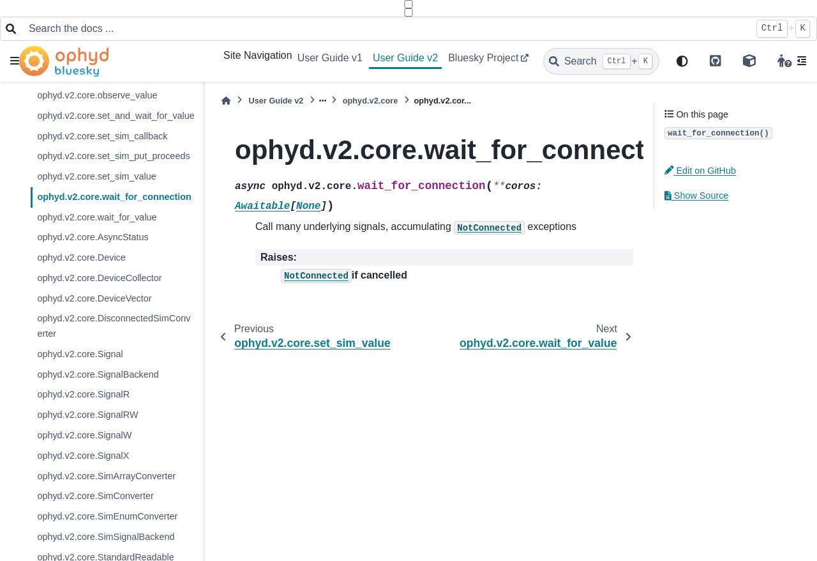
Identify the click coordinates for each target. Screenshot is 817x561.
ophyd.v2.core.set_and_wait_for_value (115, 116)
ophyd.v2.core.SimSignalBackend (105, 537)
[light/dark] (682, 62)
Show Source (696, 195)
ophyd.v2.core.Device (81, 257)
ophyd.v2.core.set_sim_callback (102, 136)
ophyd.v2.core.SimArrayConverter (106, 476)
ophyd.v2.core (370, 100)
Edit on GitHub (700, 170)
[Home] (225, 100)
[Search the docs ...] (386, 28)
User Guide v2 (405, 57)
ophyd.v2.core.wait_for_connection (114, 197)
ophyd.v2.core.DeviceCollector (99, 278)
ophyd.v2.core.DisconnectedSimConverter (113, 326)
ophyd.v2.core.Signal (80, 354)
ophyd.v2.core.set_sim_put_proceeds (113, 156)
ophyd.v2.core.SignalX (83, 455)
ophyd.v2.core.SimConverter (95, 496)
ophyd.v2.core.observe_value (97, 95)
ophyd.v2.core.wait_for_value (96, 217)
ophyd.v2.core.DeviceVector (94, 298)
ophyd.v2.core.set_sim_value (96, 176)
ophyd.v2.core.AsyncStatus (92, 237)
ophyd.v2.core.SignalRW (87, 415)
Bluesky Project (483, 57)
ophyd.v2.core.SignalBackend (97, 374)
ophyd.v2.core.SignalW (84, 435)
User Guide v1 (330, 57)
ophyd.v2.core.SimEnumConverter (107, 516)
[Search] (601, 61)
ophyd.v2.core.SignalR (83, 394)
